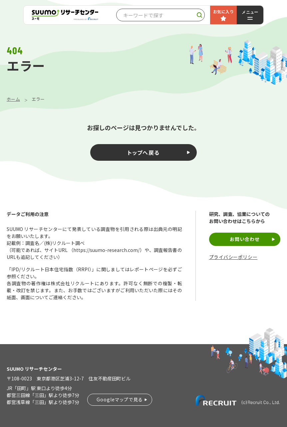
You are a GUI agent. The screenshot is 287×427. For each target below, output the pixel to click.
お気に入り (223, 11)
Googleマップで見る (120, 399)
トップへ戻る (144, 152)
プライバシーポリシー (233, 257)
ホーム (13, 99)
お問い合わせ (245, 239)
